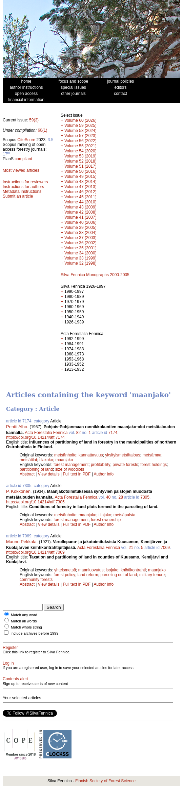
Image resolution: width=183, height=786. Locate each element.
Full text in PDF (76, 474)
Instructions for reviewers (25, 182)
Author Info (104, 474)
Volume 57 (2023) (80, 135)
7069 (165, 547)
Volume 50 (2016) (80, 171)
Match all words (24, 621)
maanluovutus (91, 570)
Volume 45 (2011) (80, 197)
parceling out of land (118, 574)
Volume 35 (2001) (80, 248)
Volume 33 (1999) (80, 258)
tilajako (105, 515)
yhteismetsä (65, 570)
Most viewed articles (21, 170)
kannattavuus (91, 455)
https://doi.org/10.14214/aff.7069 (35, 552)
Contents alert (15, 678)
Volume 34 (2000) (80, 253)
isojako (112, 570)
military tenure (152, 574)
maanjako (64, 459)
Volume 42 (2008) (80, 212)
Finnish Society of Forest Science (105, 781)
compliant (23, 158)
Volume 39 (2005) (80, 227)
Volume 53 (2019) (80, 156)
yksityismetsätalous (122, 455)
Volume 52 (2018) (80, 161)
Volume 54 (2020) (80, 151)
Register (10, 647)
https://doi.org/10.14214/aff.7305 (35, 502)
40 (108, 497)
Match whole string (26, 627)
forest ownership (106, 519)
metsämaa (151, 455)
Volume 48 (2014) (80, 181)
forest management (71, 464)
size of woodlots (69, 469)
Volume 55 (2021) (80, 146)
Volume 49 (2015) (80, 176)
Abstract (27, 474)
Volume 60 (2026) (80, 120)
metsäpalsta (125, 515)
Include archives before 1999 (34, 633)
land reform (88, 574)
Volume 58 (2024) (80, 130)
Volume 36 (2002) (80, 242)
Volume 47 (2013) (80, 186)
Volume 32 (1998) (80, 263)
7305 (144, 497)
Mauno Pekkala (21, 541)
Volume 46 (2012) (80, 191)
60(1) (42, 130)
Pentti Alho (16, 426)
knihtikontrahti (133, 570)
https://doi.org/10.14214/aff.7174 (35, 437)
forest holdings (153, 464)
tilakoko (46, 459)
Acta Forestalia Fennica (46, 432)
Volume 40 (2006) (80, 222)
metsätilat (28, 459)
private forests (125, 464)
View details (49, 474)
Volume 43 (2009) (80, 207)
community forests (36, 579)
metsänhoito (65, 455)
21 (130, 547)
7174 (113, 432)
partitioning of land (36, 469)
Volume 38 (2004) (80, 232)
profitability (100, 464)
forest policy (64, 574)
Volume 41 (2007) (80, 217)
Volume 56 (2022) (80, 140)
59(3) (34, 120)
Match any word (24, 615)
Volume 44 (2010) (80, 202)
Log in (8, 663)
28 (121, 497)
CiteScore (26, 139)
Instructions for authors (23, 186)
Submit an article (18, 196)
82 (78, 432)
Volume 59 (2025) (80, 125)
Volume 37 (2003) (80, 237)
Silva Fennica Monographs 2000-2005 (95, 274)
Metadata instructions (22, 191)
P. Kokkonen (18, 491)
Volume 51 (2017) (80, 166)
